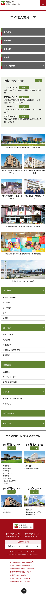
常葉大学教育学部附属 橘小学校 (19, 572)
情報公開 (7, 49)
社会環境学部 (7, 473)
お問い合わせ (9, 65)
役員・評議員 (8, 334)
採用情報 (7, 423)
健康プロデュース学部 (33, 512)
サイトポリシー (32, 551)
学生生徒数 (7, 345)
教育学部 (6, 466)
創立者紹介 (7, 302)
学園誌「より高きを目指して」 (15, 398)
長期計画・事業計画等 (11, 350)
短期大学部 (7, 478)
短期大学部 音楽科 (32, 468)
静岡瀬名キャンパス (33, 534)
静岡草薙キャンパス (13, 534)
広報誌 (6, 57)
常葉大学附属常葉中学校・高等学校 (21, 562)
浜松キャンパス (31, 536)
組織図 (5, 318)
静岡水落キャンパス (13, 536)
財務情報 (6, 355)
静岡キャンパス (14, 546)
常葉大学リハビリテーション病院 (20, 582)
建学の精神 (7, 307)
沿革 (4, 313)
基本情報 (7, 40)
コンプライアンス (9, 377)
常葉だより (7, 403)
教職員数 (6, 339)
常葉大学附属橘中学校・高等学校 (20, 565)
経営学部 (6, 471)
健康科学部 (7, 512)
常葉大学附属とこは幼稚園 (18, 575)
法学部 (5, 509)
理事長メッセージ (10, 297)
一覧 (38, 81)
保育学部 (6, 476)
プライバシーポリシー (16, 551)
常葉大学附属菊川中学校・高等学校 (21, 569)
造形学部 (29, 466)
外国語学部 (7, 468)
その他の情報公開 (10, 382)
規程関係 (6, 371)
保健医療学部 (30, 514)
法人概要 (7, 32)
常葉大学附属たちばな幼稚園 (19, 578)
